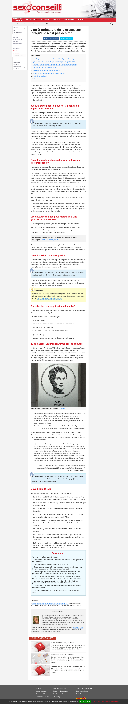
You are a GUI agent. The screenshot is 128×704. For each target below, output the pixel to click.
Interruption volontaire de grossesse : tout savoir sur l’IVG (50, 603)
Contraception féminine (17, 36)
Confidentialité (40, 694)
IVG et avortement (16, 52)
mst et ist (16, 27)
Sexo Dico (81, 19)
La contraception (18, 31)
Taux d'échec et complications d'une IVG (46, 70)
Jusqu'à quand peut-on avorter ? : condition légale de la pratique (53, 59)
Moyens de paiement (59, 688)
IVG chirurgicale (18, 55)
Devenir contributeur (82, 691)
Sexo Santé (56, 19)
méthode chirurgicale (50, 240)
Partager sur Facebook (51, 38)
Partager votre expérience (84, 688)
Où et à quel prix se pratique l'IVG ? (45, 67)
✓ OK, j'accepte (85, 701)
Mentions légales (41, 691)
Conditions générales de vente (62, 694)
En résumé (37, 79)
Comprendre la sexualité (18, 19)
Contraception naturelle (17, 40)
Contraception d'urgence (17, 45)
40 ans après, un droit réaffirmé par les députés (49, 73)
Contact (78, 694)
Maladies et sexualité (17, 63)
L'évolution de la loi (40, 76)
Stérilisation (16, 48)
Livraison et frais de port (60, 691)
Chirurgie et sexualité (17, 67)
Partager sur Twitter (66, 38)
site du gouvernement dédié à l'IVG (49, 298)
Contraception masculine (18, 59)
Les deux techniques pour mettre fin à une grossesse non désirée (55, 65)
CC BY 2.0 (62, 408)
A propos (38, 688)
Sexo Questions (68, 19)
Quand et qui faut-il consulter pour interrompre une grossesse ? (54, 62)
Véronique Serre (78, 627)
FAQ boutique (57, 697)
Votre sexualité (31, 19)
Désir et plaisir (43, 19)
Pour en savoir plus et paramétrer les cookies (106, 701)
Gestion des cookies (42, 697)
